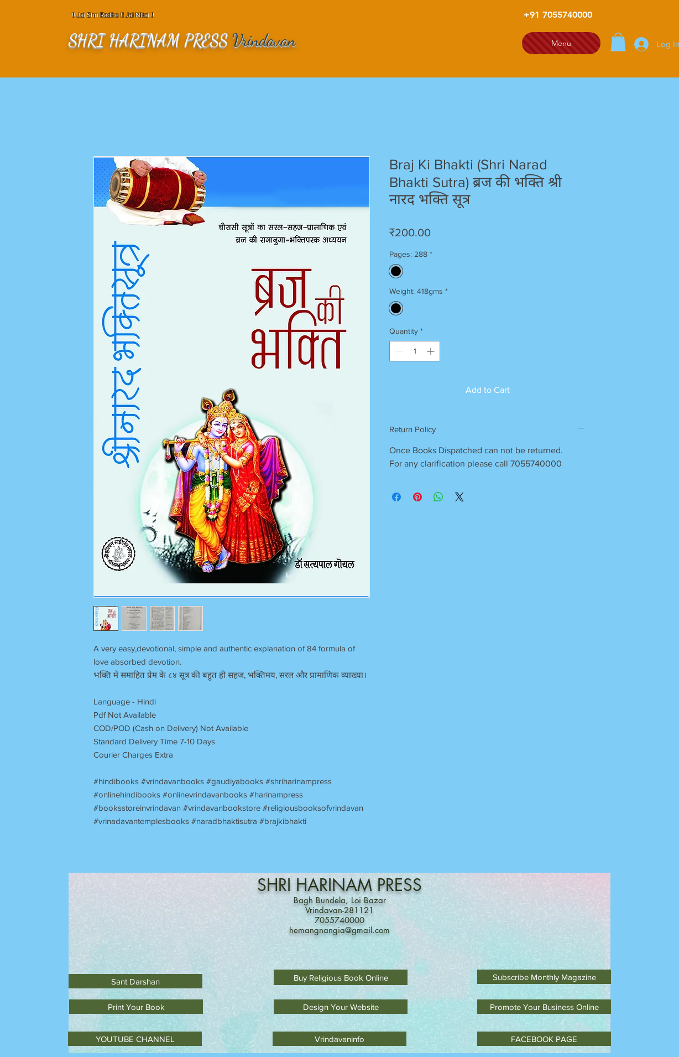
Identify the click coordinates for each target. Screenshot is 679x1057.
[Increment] (431, 351)
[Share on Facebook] (396, 497)
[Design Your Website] (341, 1006)
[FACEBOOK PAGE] (544, 1039)
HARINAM (336, 885)
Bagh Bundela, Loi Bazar (340, 900)
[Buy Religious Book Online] (341, 977)
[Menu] (561, 43)
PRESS (399, 885)
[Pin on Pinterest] (417, 497)
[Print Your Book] (136, 1006)
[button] (618, 42)
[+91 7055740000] (558, 15)
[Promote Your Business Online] (544, 1006)
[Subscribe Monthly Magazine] (544, 977)
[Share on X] (459, 497)
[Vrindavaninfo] (339, 1039)
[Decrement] (398, 351)
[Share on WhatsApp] (438, 497)
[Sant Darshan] (135, 981)
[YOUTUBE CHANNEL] (135, 1039)
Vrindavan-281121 (339, 910)
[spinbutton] (415, 351)
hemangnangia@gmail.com (339, 930)
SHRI (276, 885)
